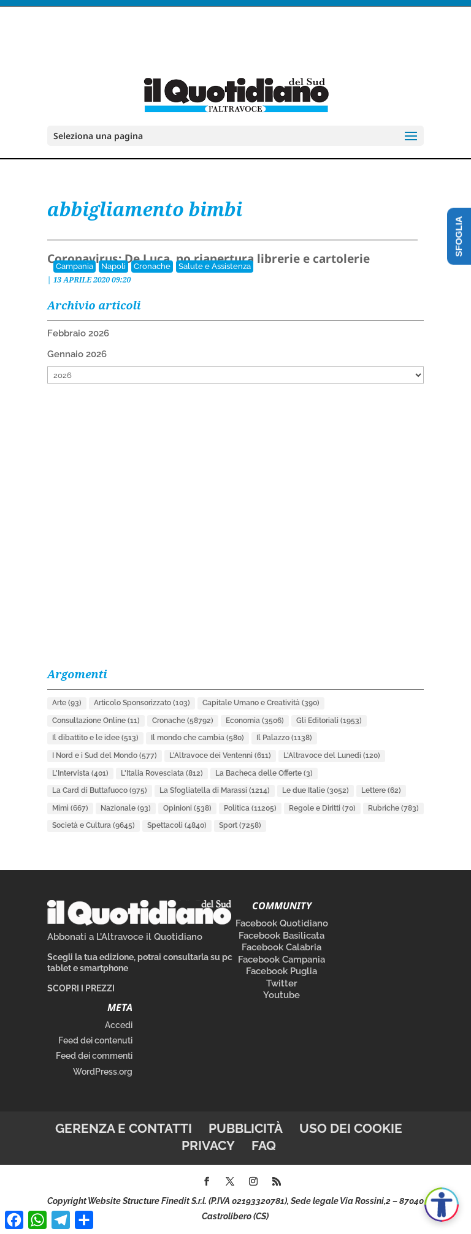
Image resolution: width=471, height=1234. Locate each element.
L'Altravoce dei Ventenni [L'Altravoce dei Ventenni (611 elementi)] (220, 755)
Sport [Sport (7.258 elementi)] (240, 825)
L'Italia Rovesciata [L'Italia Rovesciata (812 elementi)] (162, 773)
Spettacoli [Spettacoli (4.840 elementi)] (177, 825)
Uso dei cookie (350, 1128)
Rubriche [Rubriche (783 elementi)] (393, 808)
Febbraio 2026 (78, 333)
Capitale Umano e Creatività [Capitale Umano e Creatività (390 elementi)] (261, 702)
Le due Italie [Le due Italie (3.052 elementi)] (315, 790)
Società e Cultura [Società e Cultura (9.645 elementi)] (93, 825)
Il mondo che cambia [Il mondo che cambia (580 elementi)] (197, 737)
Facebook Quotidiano (282, 923)
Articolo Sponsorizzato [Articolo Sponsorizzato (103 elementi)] (142, 702)
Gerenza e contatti (123, 1128)
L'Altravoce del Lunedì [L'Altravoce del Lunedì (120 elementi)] (331, 755)
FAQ (263, 1145)
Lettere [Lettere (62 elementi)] (381, 790)
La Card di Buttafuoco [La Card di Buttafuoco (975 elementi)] (99, 790)
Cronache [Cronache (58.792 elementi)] (182, 720)
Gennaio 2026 (77, 354)
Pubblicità (246, 1128)
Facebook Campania (281, 959)
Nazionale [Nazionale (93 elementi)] (126, 808)
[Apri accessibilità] (441, 1204)
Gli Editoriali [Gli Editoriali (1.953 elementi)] (329, 720)
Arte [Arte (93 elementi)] (67, 702)
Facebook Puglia (281, 971)
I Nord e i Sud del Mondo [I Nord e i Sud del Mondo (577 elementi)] (104, 755)
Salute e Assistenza (214, 266)
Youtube (281, 995)
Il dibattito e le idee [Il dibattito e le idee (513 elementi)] (95, 737)
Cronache (152, 266)
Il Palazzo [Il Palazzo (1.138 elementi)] (284, 737)
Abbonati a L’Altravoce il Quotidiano (124, 936)
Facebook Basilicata (281, 935)
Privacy (208, 1145)
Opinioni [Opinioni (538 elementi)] (187, 808)
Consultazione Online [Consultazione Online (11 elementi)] (96, 720)
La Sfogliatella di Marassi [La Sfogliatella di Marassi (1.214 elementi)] (214, 790)
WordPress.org (102, 1072)
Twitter (281, 983)
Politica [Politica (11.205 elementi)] (250, 808)
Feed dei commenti (94, 1056)
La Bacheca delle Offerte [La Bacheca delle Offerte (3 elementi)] (264, 773)
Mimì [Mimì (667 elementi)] (70, 808)
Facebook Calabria (281, 947)
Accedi (118, 1025)
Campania (74, 266)
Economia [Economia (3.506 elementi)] (255, 720)
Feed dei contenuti (95, 1040)
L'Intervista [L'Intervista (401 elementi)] (80, 773)
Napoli (113, 266)
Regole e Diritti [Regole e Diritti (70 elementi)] (322, 808)
